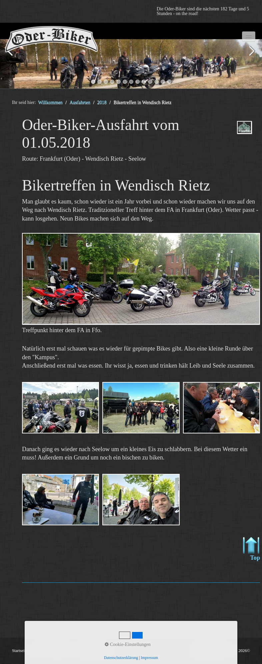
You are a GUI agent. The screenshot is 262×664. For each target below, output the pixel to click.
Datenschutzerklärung (121, 658)
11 (156, 82)
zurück (12, 56)
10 (150, 82)
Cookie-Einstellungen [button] (128, 644)
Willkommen (50, 102)
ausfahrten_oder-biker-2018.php (244, 133)
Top (251, 549)
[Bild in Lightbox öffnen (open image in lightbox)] (141, 278)
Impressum (149, 658)
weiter (250, 56)
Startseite (20, 650)
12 (163, 82)
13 (169, 82)
